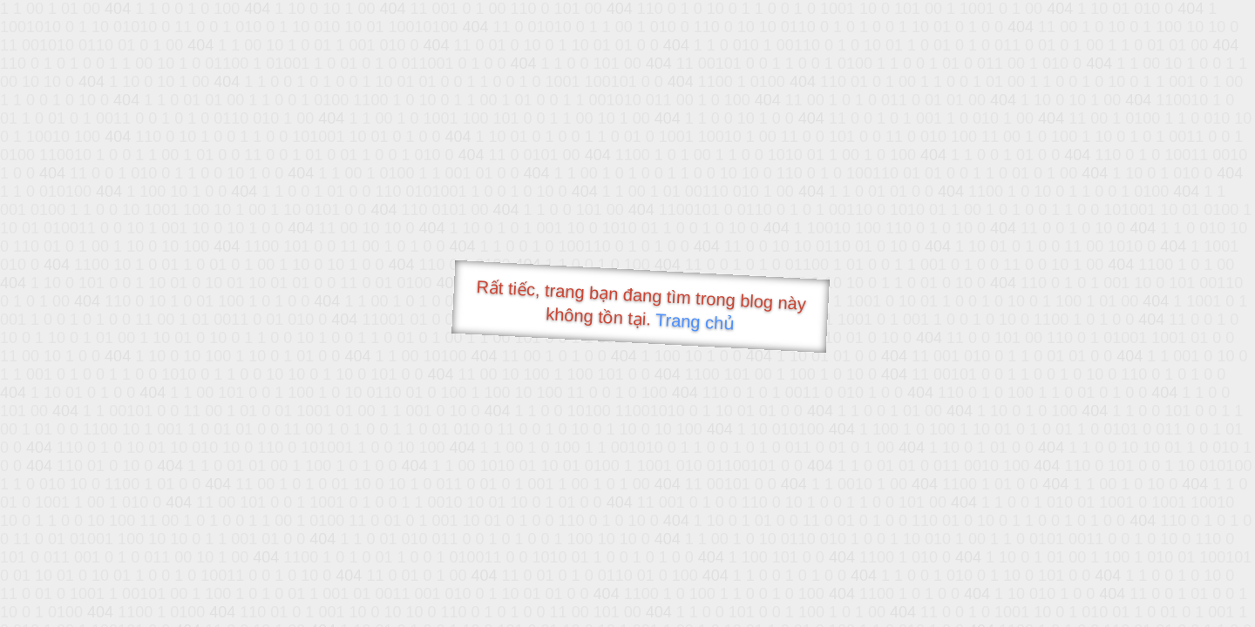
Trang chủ (695, 322)
